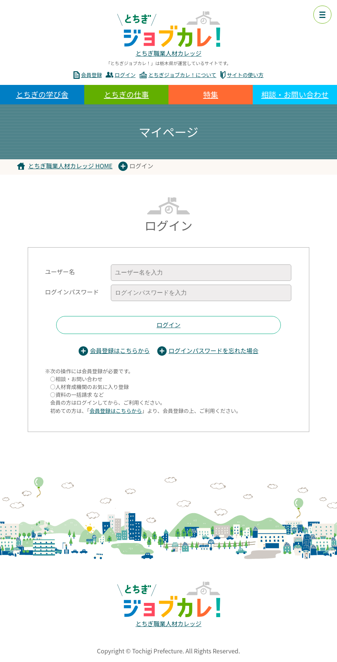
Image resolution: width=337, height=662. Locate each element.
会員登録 (91, 75)
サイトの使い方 (245, 75)
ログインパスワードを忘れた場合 (213, 350)
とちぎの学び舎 (42, 94)
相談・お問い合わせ (295, 94)
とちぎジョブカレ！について (182, 75)
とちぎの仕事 (126, 94)
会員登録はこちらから (120, 350)
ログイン (125, 75)
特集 (210, 94)
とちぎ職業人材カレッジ (168, 53)
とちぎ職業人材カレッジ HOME (70, 165)
